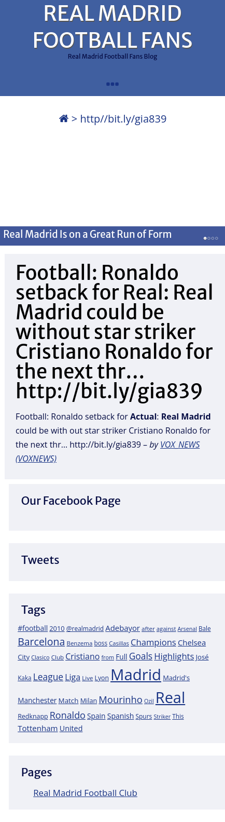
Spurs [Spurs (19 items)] (143, 716)
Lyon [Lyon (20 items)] (102, 677)
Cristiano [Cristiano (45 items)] (82, 656)
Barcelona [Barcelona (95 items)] (41, 642)
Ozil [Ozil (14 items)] (149, 701)
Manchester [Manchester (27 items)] (37, 700)
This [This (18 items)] (178, 716)
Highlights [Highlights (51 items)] (174, 656)
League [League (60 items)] (48, 676)
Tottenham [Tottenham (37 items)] (38, 728)
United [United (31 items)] (71, 728)
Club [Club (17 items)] (57, 657)
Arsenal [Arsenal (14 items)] (187, 628)
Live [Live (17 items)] (87, 678)
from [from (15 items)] (107, 657)
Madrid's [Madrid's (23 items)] (176, 677)
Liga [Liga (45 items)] (72, 677)
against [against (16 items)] (166, 628)
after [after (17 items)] (148, 628)
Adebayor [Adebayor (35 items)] (122, 628)
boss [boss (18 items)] (101, 643)
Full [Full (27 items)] (121, 657)
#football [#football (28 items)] (33, 628)
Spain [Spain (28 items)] (96, 716)
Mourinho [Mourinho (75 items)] (121, 699)
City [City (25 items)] (24, 657)
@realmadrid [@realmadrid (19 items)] (85, 628)
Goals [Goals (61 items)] (140, 656)
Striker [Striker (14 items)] (162, 716)
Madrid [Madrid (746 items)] (135, 674)
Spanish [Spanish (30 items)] (120, 716)
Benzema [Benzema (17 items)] (79, 643)
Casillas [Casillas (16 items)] (119, 643)
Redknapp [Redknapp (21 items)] (33, 716)
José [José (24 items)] (202, 657)
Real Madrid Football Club (85, 793)
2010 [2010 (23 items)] (56, 628)
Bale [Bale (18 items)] (205, 628)
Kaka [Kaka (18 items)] (24, 677)
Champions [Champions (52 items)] (153, 642)
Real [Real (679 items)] (170, 697)
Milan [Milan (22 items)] (88, 700)
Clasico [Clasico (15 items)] (40, 657)
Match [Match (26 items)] (69, 700)
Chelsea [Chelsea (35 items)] (192, 642)
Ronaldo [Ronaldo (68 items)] (68, 715)
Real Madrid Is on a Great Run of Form (87, 234)
